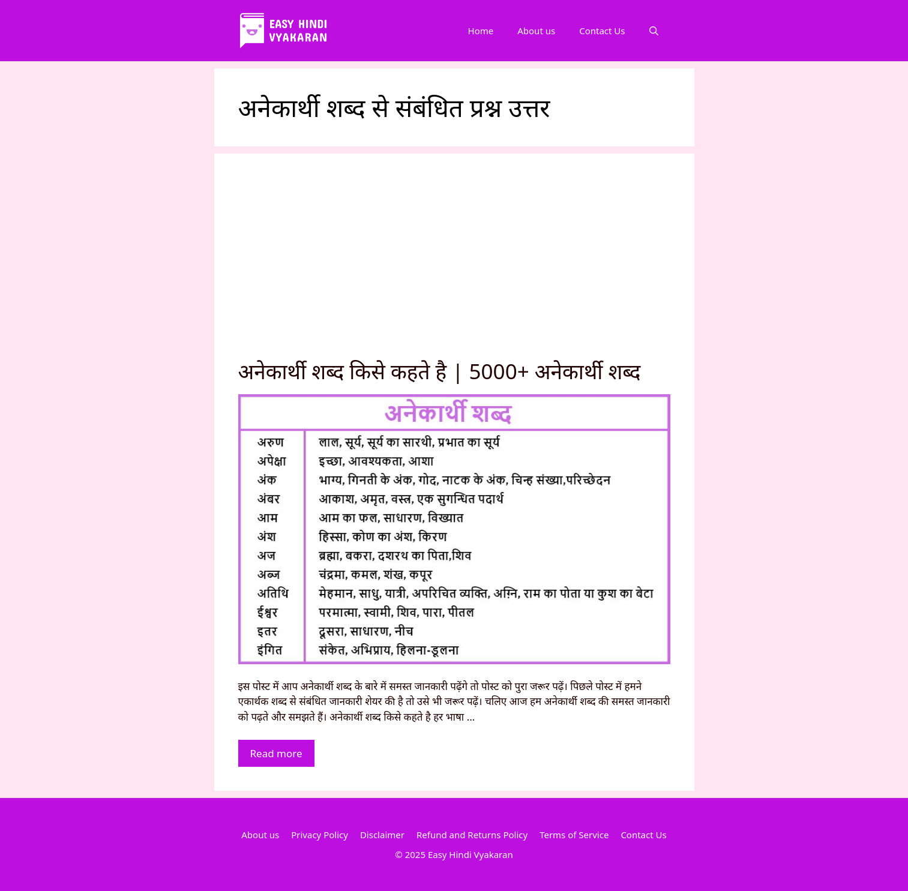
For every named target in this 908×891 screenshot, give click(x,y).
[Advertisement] (454, 268)
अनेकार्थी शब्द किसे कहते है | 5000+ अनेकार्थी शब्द (439, 371)
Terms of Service (574, 835)
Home (481, 31)
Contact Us (602, 31)
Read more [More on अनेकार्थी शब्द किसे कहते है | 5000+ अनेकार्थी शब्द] (276, 753)
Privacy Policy (319, 835)
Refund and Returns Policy (472, 835)
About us (536, 31)
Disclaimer (382, 835)
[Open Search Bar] (653, 31)
